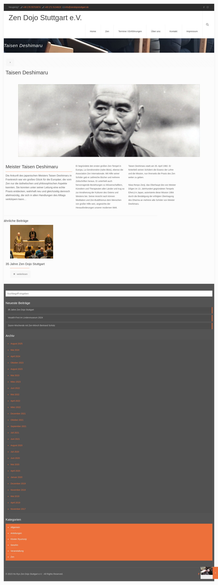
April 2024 (15, 356)
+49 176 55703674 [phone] (32, 7)
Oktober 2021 (17, 420)
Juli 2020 (15, 452)
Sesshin (14, 545)
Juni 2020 (15, 458)
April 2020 (15, 471)
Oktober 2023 (17, 362)
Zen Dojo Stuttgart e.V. (45, 18)
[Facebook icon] (204, 7)
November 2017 (18, 509)
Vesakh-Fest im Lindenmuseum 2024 (25, 317)
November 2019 (18, 490)
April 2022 (15, 401)
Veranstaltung (17, 551)
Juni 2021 (15, 439)
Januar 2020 (16, 477)
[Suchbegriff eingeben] (109, 294)
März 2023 (16, 382)
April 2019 (15, 502)
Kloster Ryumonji (19, 539)
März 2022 (16, 407)
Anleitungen (16, 533)
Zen (12, 557)
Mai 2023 (15, 375)
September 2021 (18, 426)
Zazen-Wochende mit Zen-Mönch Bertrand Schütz (31, 325)
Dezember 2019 (18, 483)
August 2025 (17, 343)
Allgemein (15, 527)
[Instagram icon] (207, 7)
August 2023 (17, 369)
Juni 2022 (15, 388)
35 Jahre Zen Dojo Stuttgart (25, 264)
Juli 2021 (15, 432)
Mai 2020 (15, 464)
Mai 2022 (15, 394)
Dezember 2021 (18, 413)
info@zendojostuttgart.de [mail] (77, 7)
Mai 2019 (15, 496)
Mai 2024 (15, 350)
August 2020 (17, 445)
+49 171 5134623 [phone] (53, 7)
